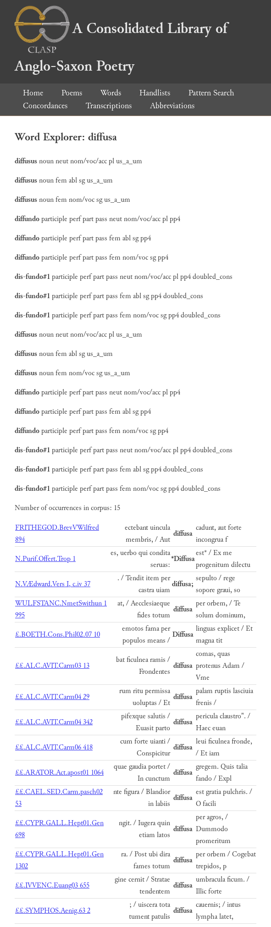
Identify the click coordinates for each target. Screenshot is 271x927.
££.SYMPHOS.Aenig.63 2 (52, 910)
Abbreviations (172, 105)
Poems (71, 93)
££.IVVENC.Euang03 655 (52, 885)
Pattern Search (211, 93)
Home (33, 93)
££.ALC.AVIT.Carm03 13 (52, 666)
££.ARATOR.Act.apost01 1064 (59, 772)
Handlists (154, 93)
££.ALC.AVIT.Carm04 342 (54, 722)
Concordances (45, 105)
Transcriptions (109, 105)
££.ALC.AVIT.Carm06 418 (54, 747)
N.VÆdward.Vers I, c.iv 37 (52, 584)
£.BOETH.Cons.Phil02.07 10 (57, 634)
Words (110, 93)
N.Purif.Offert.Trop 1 (45, 559)
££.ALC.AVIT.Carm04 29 (52, 697)
